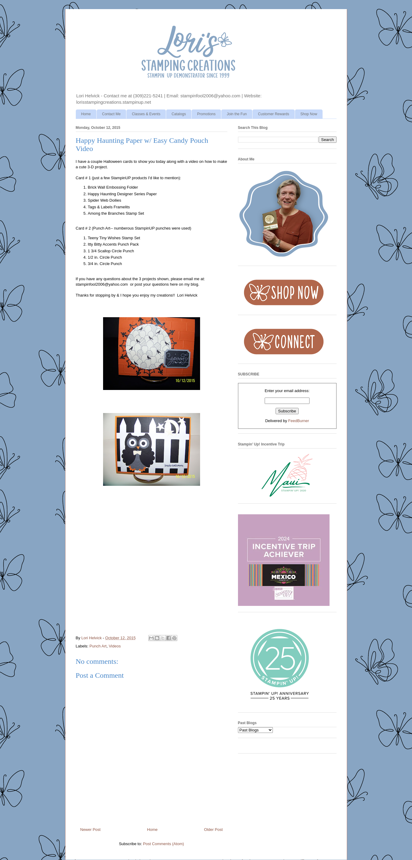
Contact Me (111, 114)
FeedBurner (298, 420)
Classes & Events (146, 114)
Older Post (213, 829)
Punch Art (97, 646)
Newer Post (90, 829)
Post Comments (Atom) (163, 844)
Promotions (206, 114)
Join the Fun (237, 114)
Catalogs (179, 114)
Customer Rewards (273, 114)
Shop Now (308, 114)
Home (86, 114)
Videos (115, 646)
